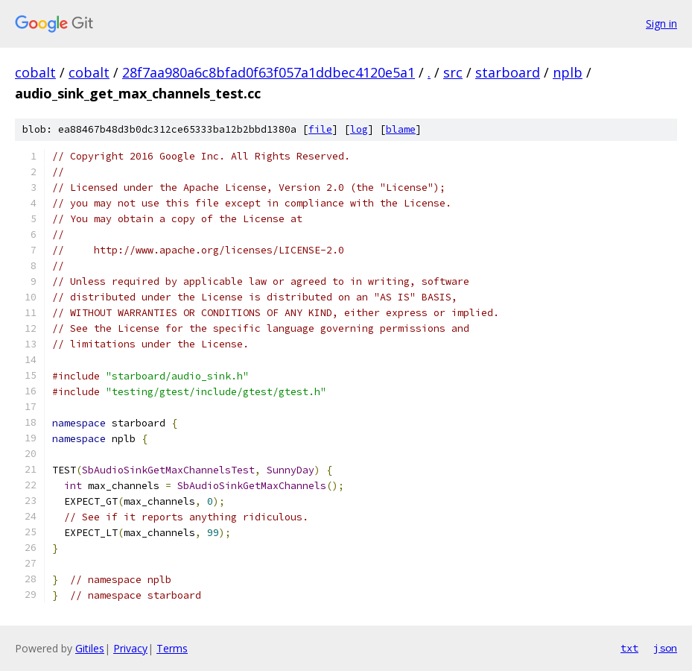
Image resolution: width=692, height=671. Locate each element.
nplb (568, 72)
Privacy (130, 648)
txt (629, 648)
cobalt (35, 72)
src (453, 72)
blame (401, 129)
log (359, 129)
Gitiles (89, 648)
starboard (507, 72)
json (665, 648)
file (320, 129)
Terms (172, 648)
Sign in (661, 23)
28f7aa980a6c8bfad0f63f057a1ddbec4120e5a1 (268, 72)
